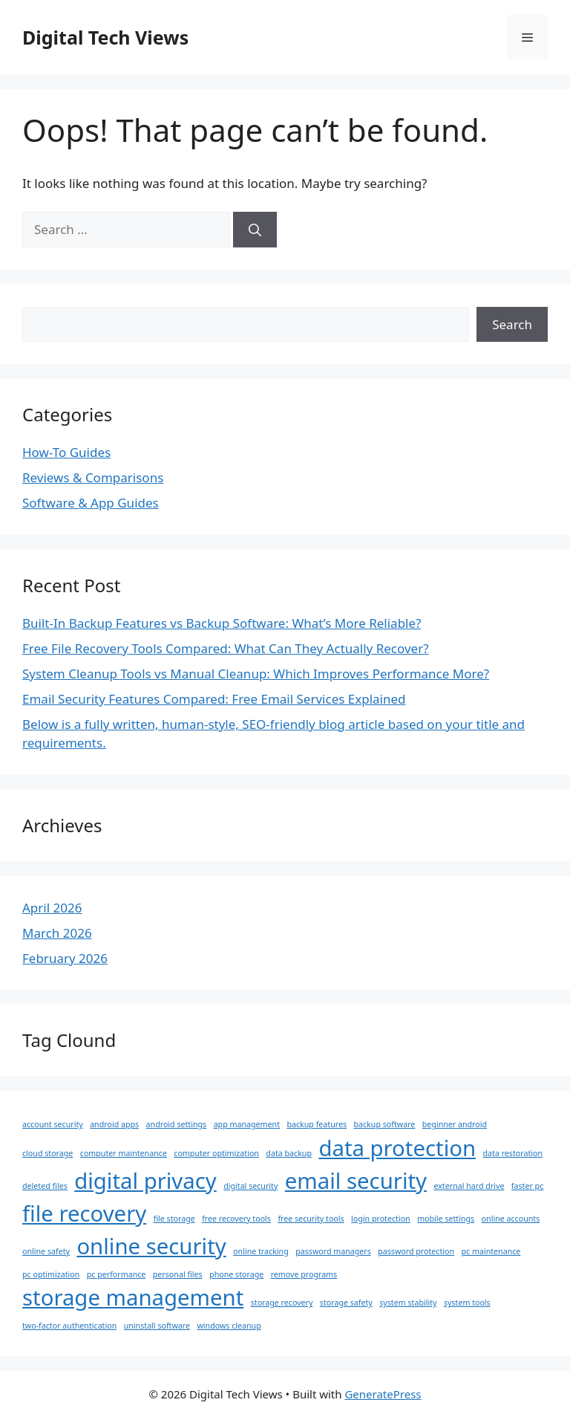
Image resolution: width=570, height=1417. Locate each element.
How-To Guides (66, 452)
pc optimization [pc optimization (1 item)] (50, 1274)
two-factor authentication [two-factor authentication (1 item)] (69, 1325)
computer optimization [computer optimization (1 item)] (216, 1153)
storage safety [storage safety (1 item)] (346, 1302)
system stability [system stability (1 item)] (407, 1302)
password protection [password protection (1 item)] (416, 1251)
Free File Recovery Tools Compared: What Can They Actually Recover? (225, 648)
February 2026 (65, 958)
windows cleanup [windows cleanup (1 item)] (229, 1325)
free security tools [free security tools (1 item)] (311, 1218)
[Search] (255, 229)
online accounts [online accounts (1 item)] (511, 1218)
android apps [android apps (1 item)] (114, 1124)
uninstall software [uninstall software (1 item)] (157, 1325)
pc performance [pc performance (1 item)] (116, 1274)
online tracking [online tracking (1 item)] (261, 1251)
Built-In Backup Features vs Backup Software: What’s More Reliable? (221, 623)
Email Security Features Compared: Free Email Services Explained (214, 698)
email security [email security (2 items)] (356, 1181)
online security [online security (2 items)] (151, 1246)
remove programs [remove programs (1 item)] (304, 1274)
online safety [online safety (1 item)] (46, 1251)
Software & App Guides (90, 502)
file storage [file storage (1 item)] (174, 1218)
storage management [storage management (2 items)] (132, 1297)
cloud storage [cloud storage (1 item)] (47, 1153)
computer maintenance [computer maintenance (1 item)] (123, 1153)
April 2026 (52, 907)
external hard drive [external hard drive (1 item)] (468, 1186)
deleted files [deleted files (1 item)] (45, 1186)
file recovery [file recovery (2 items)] (84, 1213)
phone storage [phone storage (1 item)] (236, 1274)
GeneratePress (382, 1394)
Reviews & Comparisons (92, 477)
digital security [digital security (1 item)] (250, 1186)
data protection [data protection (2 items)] (397, 1148)
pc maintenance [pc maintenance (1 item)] (491, 1251)
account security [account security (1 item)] (52, 1124)
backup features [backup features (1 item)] (316, 1124)
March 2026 (57, 932)
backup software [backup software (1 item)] (384, 1124)
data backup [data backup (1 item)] (289, 1153)
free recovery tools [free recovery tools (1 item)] (236, 1218)
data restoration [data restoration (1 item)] (513, 1153)
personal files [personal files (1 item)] (178, 1274)
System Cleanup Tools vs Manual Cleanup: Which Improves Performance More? (255, 673)
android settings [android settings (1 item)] (176, 1124)
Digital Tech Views (105, 37)
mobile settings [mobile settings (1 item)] (445, 1218)
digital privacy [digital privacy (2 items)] (145, 1181)
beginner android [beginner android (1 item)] (454, 1124)
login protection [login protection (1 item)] (380, 1218)
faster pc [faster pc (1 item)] (527, 1186)
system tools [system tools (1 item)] (467, 1302)
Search (512, 324)
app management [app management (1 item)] (247, 1124)
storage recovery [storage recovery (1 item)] (282, 1302)
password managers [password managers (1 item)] (333, 1251)
